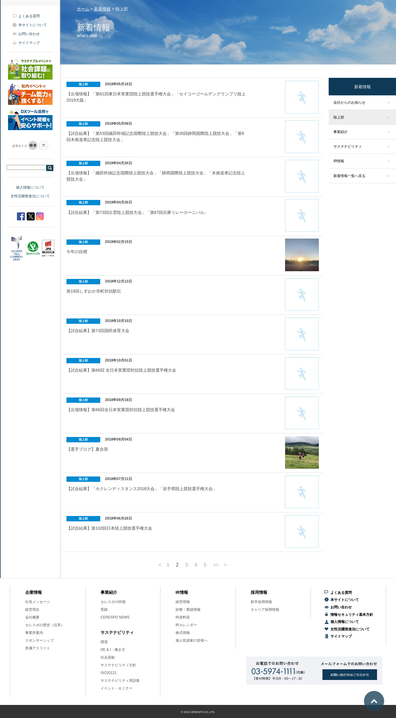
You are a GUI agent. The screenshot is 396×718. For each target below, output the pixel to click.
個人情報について (30, 187)
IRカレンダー (186, 625)
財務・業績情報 (188, 609)
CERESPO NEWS (115, 617)
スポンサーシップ (39, 640)
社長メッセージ (37, 602)
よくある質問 (29, 16)
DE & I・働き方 (113, 650)
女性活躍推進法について (30, 196)
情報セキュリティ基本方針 (351, 615)
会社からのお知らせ (349, 102)
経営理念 (32, 609)
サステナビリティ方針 (118, 665)
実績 (104, 609)
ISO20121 (109, 673)
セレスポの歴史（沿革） (44, 625)
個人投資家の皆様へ (192, 640)
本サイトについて (32, 25)
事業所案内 (34, 633)
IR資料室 (183, 617)
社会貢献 (108, 657)
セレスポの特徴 (113, 602)
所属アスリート (37, 648)
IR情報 (338, 161)
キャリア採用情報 (265, 609)
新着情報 (102, 9)
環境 (104, 642)
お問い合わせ (29, 34)
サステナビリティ (347, 146)
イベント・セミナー (117, 688)
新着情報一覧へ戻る (349, 176)
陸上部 (338, 117)
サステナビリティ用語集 (120, 680)
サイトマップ (29, 43)
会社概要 (32, 617)
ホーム (83, 9)
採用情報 (259, 592)
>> (216, 565)
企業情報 (33, 592)
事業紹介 (340, 132)
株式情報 (183, 633)
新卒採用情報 (261, 602)
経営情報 (183, 602)
